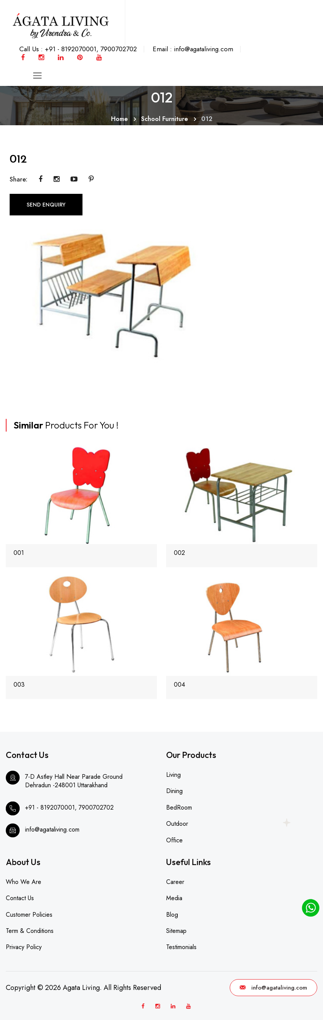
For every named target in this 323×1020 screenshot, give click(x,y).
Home (119, 118)
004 (179, 684)
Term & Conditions (30, 930)
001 (18, 552)
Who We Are (23, 881)
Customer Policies (29, 914)
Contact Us (20, 898)
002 (179, 552)
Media (174, 898)
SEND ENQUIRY (46, 204)
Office (174, 840)
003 (19, 684)
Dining (174, 790)
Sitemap (176, 930)
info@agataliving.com (273, 987)
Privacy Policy (24, 947)
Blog (172, 914)
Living (173, 774)
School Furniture (164, 118)
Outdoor (177, 823)
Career (175, 881)
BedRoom (179, 807)
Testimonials (181, 947)
